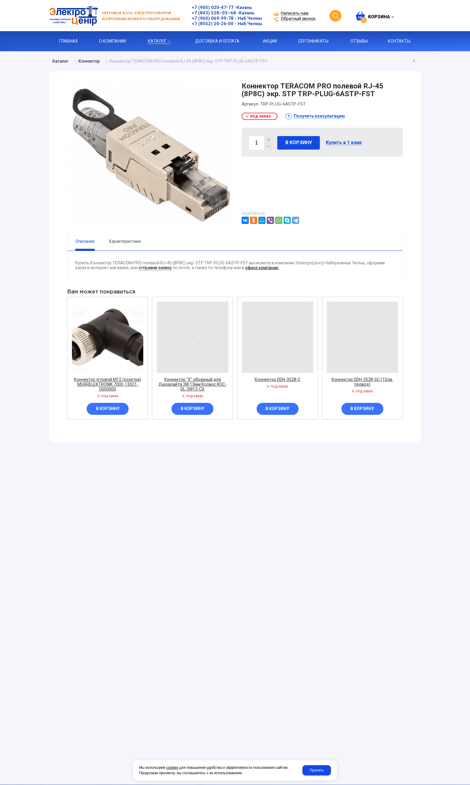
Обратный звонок (298, 18)
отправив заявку (155, 267)
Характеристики (125, 241)
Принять (317, 770)
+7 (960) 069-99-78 (213, 18)
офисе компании (262, 267)
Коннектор (89, 61)
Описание (85, 241)
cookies (172, 768)
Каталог (60, 61)
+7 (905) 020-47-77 (213, 7)
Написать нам (294, 13)
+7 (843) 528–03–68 (214, 13)
